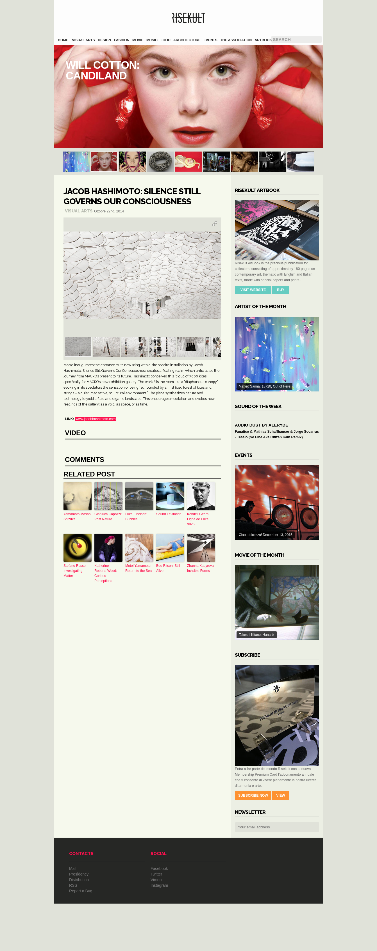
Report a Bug (80, 938)
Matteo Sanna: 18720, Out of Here (277, 354)
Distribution (79, 927)
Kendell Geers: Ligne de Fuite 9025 (198, 608)
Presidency (78, 921)
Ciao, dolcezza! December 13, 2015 (277, 550)
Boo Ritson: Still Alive (168, 656)
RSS (73, 933)
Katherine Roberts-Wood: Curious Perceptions (105, 661)
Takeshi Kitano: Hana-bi (277, 650)
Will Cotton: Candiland (188, 96)
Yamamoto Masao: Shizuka (77, 605)
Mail (72, 916)
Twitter (156, 921)
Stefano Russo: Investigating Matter (75, 659)
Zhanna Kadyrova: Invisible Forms (201, 656)
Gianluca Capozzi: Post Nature (108, 605)
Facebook (159, 916)
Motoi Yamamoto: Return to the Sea (138, 656)
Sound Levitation (168, 602)
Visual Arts (79, 211)
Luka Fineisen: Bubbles (136, 605)
